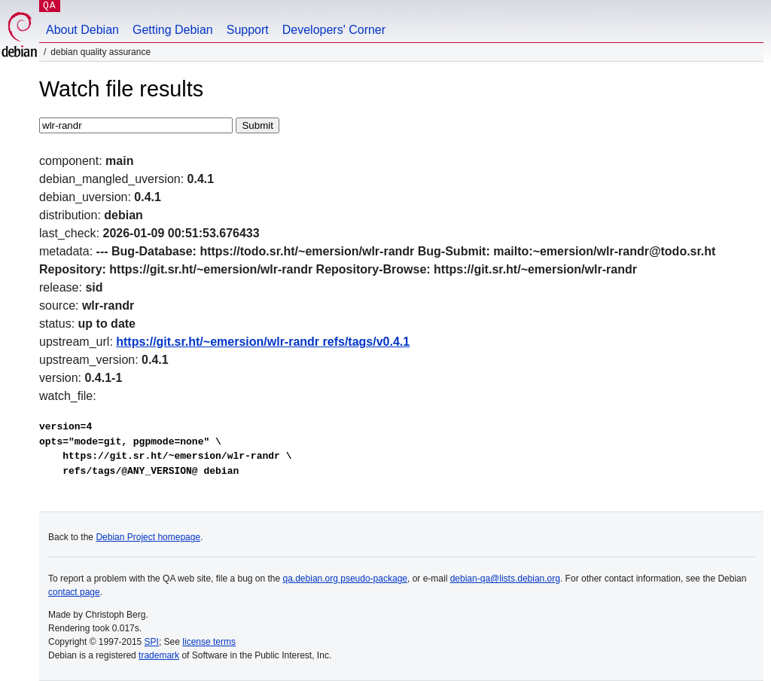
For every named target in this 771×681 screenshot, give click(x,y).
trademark (159, 655)
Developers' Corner (334, 29)
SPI (152, 642)
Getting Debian (173, 29)
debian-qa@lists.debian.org (505, 578)
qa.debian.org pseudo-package (345, 578)
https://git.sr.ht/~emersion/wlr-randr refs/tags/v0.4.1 (263, 341)
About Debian (82, 29)
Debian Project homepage (148, 537)
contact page (74, 592)
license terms (209, 642)
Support (248, 29)
